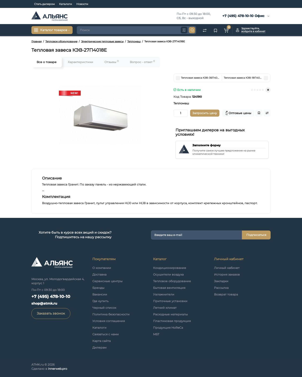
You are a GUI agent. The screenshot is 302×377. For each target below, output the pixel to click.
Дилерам (99, 347)
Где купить (100, 301)
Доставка (99, 274)
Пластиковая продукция (172, 321)
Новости (82, 4)
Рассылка (221, 288)
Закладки (221, 281)
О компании (101, 268)
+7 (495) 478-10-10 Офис (242, 16)
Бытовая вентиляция (169, 288)
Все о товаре (47, 62)
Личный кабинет (227, 268)
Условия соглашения (108, 321)
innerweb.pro (57, 369)
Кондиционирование (169, 268)
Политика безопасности (111, 314)
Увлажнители (163, 294)
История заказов (227, 274)
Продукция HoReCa (168, 327)
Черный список (104, 308)
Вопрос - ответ (142, 62)
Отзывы (111, 62)
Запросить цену (204, 113)
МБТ (156, 334)
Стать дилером (44, 4)
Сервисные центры (107, 281)
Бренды (98, 288)
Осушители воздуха (168, 274)
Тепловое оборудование (172, 281)
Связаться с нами (105, 334)
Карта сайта (101, 341)
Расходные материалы (170, 314)
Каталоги (65, 4)
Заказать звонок (51, 313)
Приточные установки (170, 301)
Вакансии (99, 294)
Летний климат (165, 308)
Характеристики (80, 62)
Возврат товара (226, 294)
